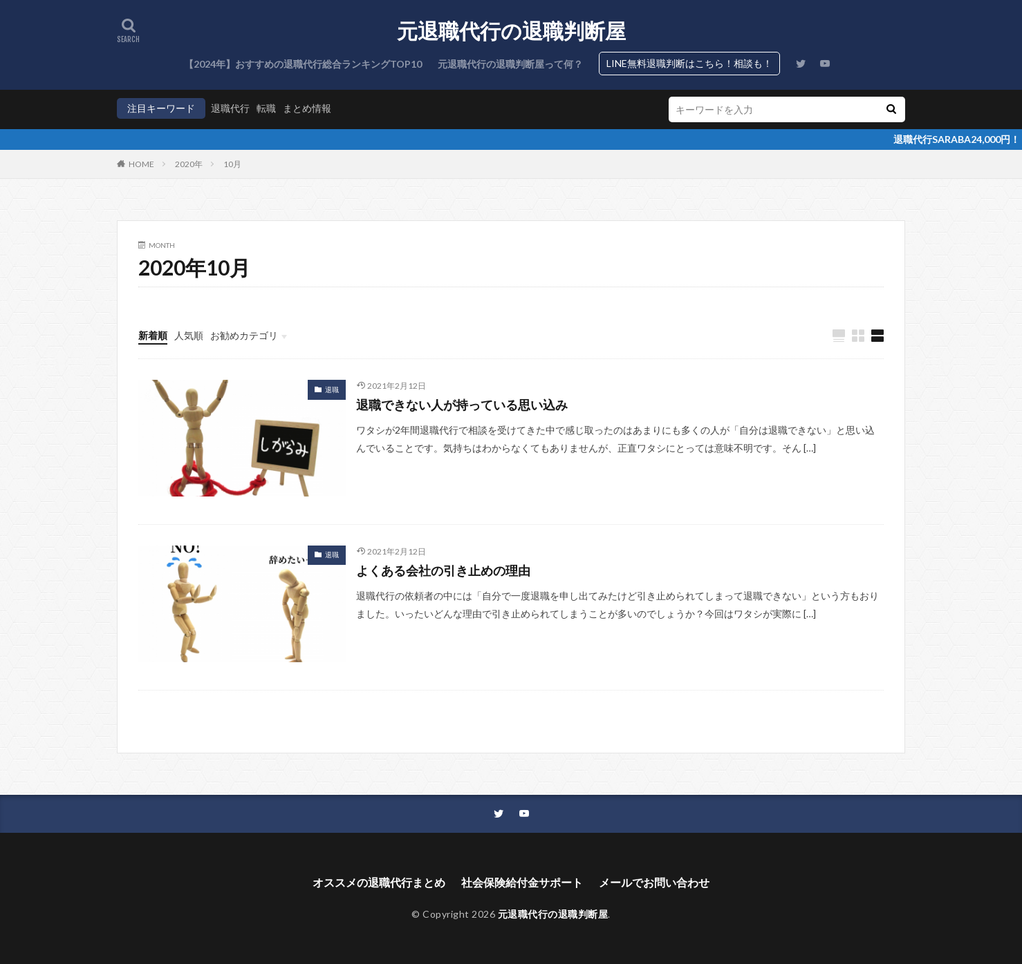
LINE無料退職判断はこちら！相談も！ (689, 63)
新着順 (152, 335)
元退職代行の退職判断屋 (511, 31)
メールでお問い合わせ (654, 882)
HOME (141, 164)
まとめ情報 (307, 108)
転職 (266, 108)
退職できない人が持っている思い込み (462, 404)
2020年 (189, 164)
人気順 (188, 335)
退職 (332, 389)
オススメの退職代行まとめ (379, 882)
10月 (232, 164)
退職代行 (230, 108)
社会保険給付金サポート (522, 882)
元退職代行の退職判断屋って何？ (510, 64)
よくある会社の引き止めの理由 (443, 570)
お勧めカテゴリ (244, 335)
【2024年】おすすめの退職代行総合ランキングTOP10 (303, 64)
